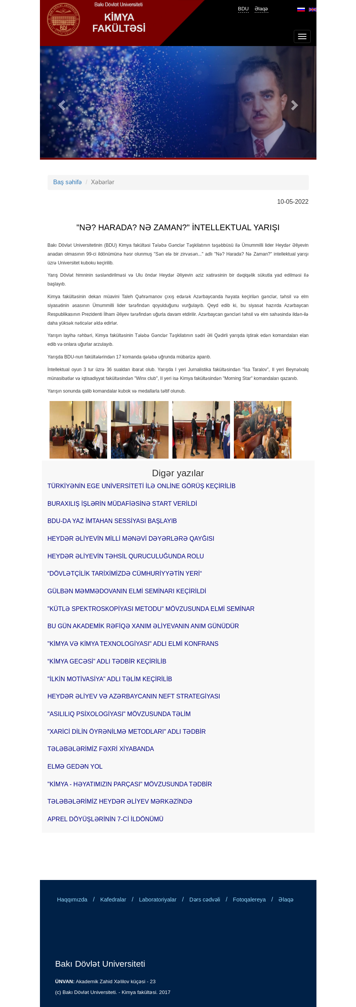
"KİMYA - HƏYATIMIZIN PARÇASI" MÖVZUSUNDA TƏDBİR (130, 784)
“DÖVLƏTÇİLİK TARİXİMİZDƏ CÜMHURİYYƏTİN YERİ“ (125, 573)
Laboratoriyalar (158, 899)
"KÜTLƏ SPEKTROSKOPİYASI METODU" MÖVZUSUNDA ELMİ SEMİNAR (151, 609)
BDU (243, 9)
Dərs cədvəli (204, 899)
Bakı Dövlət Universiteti (100, 964)
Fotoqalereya (249, 899)
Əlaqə (261, 9)
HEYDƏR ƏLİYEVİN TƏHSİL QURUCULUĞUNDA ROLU (126, 556)
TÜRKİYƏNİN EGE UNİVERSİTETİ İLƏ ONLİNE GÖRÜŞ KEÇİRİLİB (142, 486)
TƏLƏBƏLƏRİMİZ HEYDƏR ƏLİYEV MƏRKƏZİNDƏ (120, 801)
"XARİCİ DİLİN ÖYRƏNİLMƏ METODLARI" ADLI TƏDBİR (127, 731)
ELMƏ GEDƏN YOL (75, 766)
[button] (60, 103)
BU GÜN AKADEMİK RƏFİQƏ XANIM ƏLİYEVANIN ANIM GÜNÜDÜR (143, 626)
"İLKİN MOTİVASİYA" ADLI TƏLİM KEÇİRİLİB (110, 679)
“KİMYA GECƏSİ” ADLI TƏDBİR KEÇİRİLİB (107, 661)
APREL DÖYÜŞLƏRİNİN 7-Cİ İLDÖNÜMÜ (106, 819)
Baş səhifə (67, 182)
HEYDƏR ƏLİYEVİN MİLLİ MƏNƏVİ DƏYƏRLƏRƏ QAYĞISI (131, 538)
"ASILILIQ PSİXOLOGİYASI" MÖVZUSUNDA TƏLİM (119, 714)
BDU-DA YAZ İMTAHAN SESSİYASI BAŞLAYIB (112, 521)
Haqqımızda (72, 899)
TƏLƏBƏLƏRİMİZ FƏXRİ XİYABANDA (101, 749)
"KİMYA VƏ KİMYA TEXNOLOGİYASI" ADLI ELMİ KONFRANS (133, 644)
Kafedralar (113, 899)
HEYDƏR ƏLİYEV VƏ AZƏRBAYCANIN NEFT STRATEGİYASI (134, 696)
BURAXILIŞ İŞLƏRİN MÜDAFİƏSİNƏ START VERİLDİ (122, 503)
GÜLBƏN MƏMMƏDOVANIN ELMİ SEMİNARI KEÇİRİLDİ (127, 591)
